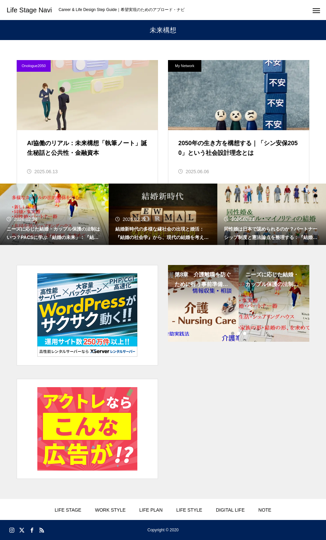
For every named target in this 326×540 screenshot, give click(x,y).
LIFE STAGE (68, 510)
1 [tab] (233, 333)
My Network (184, 66)
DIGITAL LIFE (230, 510)
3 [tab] (245, 333)
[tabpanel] (203, 303)
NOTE (264, 510)
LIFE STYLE (189, 510)
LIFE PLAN (151, 510)
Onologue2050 (34, 66)
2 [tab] (239, 333)
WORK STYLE (110, 510)
